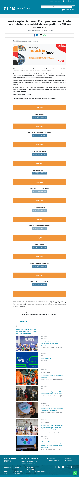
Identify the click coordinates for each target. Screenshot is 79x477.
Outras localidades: (29, 462)
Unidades (24, 16)
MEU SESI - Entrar (68, 10)
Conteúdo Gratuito (57, 16)
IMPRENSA (68, 458)
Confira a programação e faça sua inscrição (39, 30)
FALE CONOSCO (51, 458)
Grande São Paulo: (29, 459)
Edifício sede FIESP (10, 458)
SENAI (59, 1)
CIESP (51, 1)
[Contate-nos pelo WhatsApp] (75, 473)
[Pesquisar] (56, 6)
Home (6, 16)
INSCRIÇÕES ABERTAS (39, 117)
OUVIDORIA (68, 460)
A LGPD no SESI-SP (40, 471)
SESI (56, 1)
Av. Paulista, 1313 (8, 460)
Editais (17, 468)
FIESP (47, 1)
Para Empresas (45, 16)
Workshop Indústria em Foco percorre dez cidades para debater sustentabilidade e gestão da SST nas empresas (39, 24)
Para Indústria (15, 16)
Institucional (8, 468)
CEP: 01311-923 (7, 462)
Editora (29, 471)
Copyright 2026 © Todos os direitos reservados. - (39, 476)
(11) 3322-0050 (34, 458)
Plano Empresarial (34, 16)
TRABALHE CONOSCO (53, 460)
